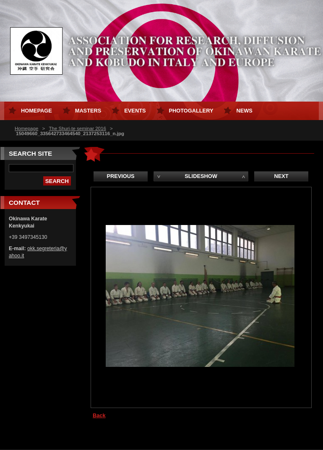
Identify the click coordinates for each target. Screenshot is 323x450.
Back (99, 415)
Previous (120, 176)
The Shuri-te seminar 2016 (77, 128)
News (244, 110)
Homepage (26, 128)
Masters (88, 110)
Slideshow (201, 176)
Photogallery (191, 110)
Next (281, 176)
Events (135, 110)
